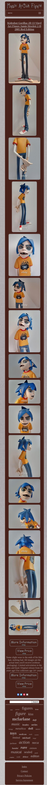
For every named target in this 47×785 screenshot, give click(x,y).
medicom (23, 734)
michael (26, 738)
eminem (33, 748)
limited (16, 737)
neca (35, 743)
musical (16, 752)
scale (18, 757)
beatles (25, 725)
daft (35, 720)
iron (36, 709)
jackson (13, 743)
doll (30, 728)
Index (24, 766)
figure (20, 713)
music (15, 724)
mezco (38, 729)
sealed (28, 752)
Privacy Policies (24, 775)
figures (27, 708)
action (24, 742)
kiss (30, 714)
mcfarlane (21, 719)
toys (13, 733)
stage (34, 738)
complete (12, 757)
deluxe (25, 757)
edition (35, 756)
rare (24, 747)
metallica (20, 728)
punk (36, 753)
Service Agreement (24, 780)
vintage (11, 729)
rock (30, 734)
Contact (24, 771)
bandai (15, 748)
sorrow (17, 709)
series (34, 724)
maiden (37, 734)
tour (11, 709)
